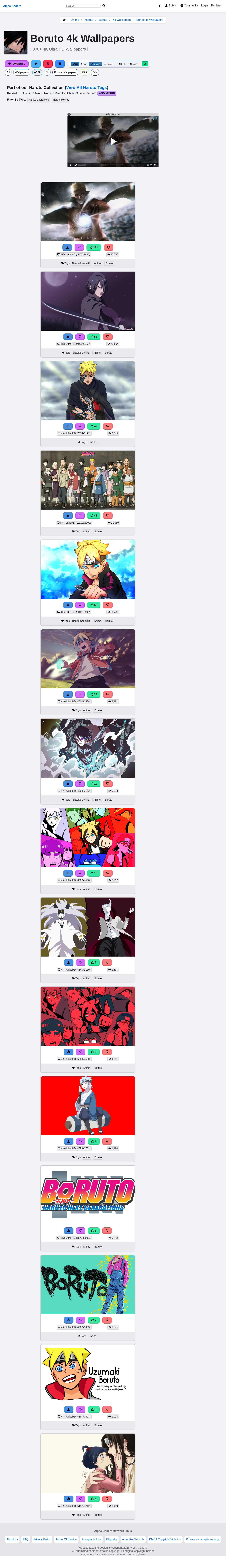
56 (94, 336)
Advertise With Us (133, 1539)
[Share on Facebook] (60, 64)
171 (94, 247)
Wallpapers (22, 72)
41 (94, 515)
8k (47, 72)
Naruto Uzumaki (43, 93)
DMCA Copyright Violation (165, 1539)
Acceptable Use (91, 1539)
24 (94, 694)
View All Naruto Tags (86, 87)
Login (204, 5)
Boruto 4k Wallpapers (149, 19)
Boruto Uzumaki (86, 93)
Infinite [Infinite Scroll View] (95, 64)
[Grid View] (75, 64)
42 (94, 426)
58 (94, 605)
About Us (12, 1539)
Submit (171, 5)
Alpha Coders (12, 6)
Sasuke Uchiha (64, 93)
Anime (75, 19)
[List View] (83, 64)
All (8, 72)
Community (189, 5)
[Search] (104, 6)
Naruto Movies (61, 99)
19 (94, 783)
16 (94, 873)
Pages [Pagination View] (108, 64)
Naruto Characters (39, 99)
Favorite (16, 63)
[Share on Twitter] (36, 64)
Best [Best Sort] (121, 64)
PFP (84, 72)
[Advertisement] (202, 229)
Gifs (95, 72)
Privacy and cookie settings (202, 1539)
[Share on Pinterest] (48, 64)
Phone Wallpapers (65, 72)
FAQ (25, 1539)
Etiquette (111, 1539)
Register (216, 5)
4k (37, 72)
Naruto (89, 19)
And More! (107, 93)
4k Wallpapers (122, 19)
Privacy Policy (42, 1539)
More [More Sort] (134, 64)
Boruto (103, 19)
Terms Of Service (66, 1539)
